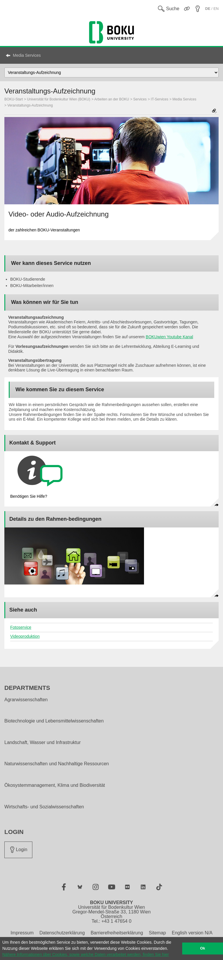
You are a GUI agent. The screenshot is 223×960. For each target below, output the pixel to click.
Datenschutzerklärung (62, 932)
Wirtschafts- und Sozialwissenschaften (44, 807)
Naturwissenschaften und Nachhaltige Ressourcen (56, 763)
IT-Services (159, 99)
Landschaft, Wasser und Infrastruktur (42, 742)
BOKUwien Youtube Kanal (169, 336)
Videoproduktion (25, 636)
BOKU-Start (13, 99)
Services (140, 99)
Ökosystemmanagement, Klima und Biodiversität (54, 785)
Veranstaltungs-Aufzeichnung (30, 105)
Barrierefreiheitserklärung (117, 932)
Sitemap (157, 932)
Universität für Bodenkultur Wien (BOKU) (58, 99)
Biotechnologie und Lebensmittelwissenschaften (54, 721)
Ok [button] (202, 948)
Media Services (27, 55)
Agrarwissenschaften (26, 699)
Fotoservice (20, 627)
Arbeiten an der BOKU (111, 99)
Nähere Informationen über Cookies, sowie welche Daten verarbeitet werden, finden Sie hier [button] (85, 954)
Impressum (22, 932)
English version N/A (192, 932)
